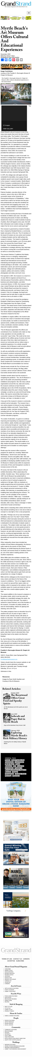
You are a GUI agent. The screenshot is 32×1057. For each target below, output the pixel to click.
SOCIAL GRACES (9, 1025)
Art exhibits (9, 768)
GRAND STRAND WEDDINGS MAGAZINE (14, 1046)
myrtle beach (9, 764)
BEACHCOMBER (9, 1031)
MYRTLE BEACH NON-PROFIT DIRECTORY (15, 1038)
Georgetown (9, 774)
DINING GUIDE (8, 1000)
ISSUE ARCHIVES (9, 972)
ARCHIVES (7, 976)
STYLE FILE (7, 1008)
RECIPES (7, 1002)
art (15, 766)
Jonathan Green (20, 774)
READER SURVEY (9, 974)
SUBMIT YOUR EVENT (10, 991)
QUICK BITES (8, 997)
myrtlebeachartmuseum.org (9, 659)
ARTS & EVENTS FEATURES (12, 988)
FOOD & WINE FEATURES (11, 996)
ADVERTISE (11, 961)
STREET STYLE (8, 1009)
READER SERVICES (10, 973)
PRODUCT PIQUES (9, 1011)
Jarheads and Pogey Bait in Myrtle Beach (14, 719)
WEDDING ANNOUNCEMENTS (12, 1047)
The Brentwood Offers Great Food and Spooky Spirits (15, 699)
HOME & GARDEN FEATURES (12, 1015)
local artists (19, 762)
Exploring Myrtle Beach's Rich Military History (15, 736)
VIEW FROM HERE (9, 1037)
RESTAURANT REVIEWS (11, 999)
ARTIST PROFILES (9, 1022)
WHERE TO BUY (9, 970)
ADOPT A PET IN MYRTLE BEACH (13, 1040)
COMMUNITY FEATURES (11, 1029)
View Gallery (8, 128)
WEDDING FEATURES (10, 1044)
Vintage (14, 772)
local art (20, 766)
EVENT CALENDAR (9, 989)
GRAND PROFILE (9, 1023)
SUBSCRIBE (20, 961)
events (7, 760)
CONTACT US (17, 959)
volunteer (16, 776)
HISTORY (7, 1032)
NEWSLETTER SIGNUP (10, 979)
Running (8, 776)
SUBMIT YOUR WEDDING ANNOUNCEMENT (15, 1049)
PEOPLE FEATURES (10, 1020)
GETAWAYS (7, 1034)
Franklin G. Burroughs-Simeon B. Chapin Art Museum (15, 770)
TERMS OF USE (7, 959)
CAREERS (26, 959)
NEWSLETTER (8, 977)
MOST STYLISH (8, 1006)
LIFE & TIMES (8, 1035)
